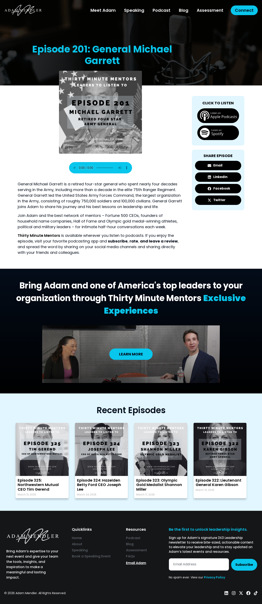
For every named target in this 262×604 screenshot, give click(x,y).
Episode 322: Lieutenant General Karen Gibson (218, 482)
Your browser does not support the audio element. (100, 167)
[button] (218, 165)
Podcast (161, 10)
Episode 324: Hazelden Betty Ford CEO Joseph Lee (99, 485)
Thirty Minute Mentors (39, 235)
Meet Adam (103, 10)
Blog (183, 10)
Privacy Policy (214, 577)
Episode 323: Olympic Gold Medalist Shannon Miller (159, 485)
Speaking (134, 10)
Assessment (210, 10)
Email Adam (136, 563)
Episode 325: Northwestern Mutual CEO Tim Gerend (38, 485)
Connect (244, 10)
